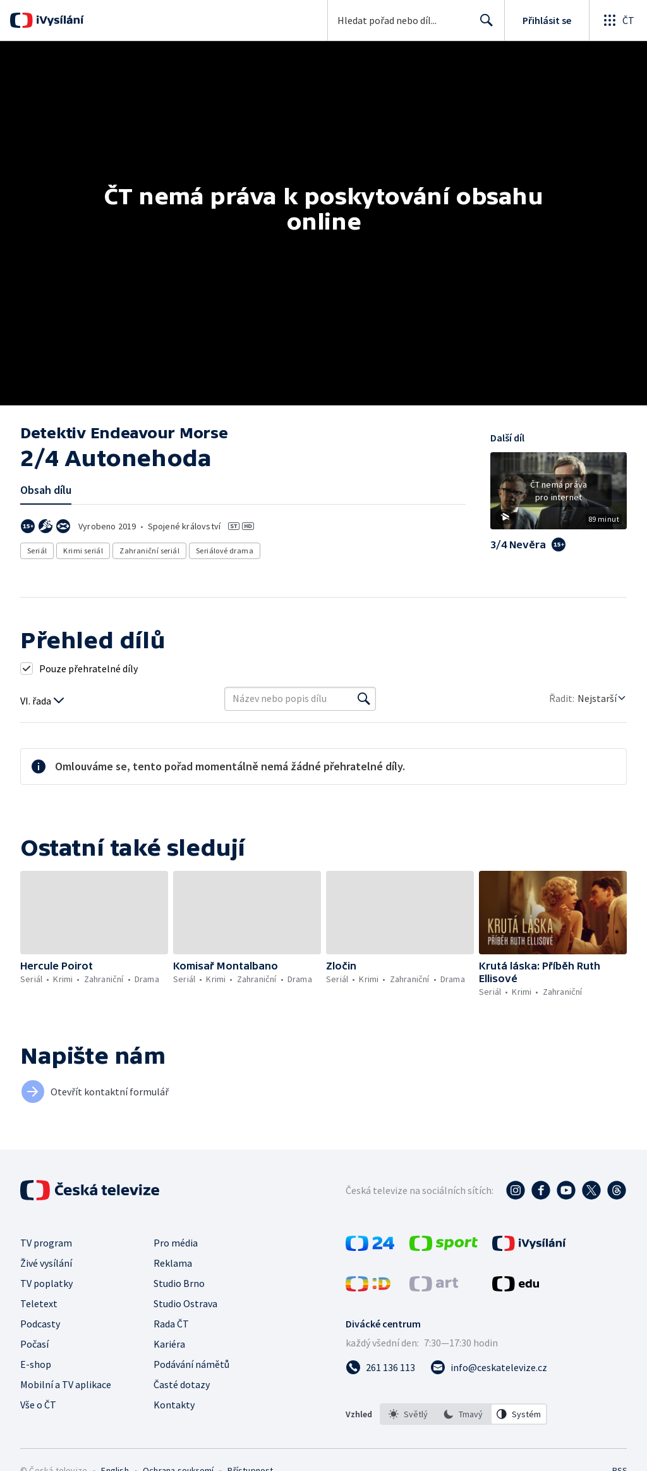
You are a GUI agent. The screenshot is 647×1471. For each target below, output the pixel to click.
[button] (558, 495)
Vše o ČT (38, 1404)
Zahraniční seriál (149, 550)
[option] (408, 1414)
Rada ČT (171, 1323)
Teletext (38, 1303)
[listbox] (463, 1414)
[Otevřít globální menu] (618, 20)
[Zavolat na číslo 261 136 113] (380, 1367)
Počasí (34, 1344)
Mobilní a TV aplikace (65, 1384)
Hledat (483, 25)
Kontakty (174, 1404)
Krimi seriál (83, 550)
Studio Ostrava (185, 1303)
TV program (46, 1242)
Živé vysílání (46, 1263)
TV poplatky (46, 1283)
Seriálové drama (224, 550)
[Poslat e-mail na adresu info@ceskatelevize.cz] (488, 1367)
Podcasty (40, 1323)
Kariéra (169, 1344)
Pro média (176, 1242)
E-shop (35, 1364)
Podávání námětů (191, 1364)
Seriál (37, 550)
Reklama (173, 1263)
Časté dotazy (182, 1384)
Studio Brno (179, 1283)
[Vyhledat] (363, 698)
